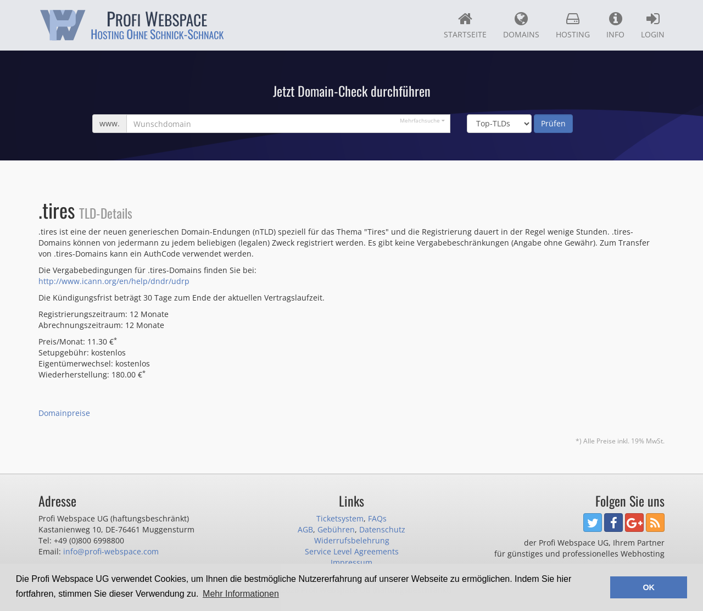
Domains (521, 25)
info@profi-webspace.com (111, 551)
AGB (305, 529)
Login (653, 25)
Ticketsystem (340, 518)
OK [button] (649, 587)
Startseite (465, 25)
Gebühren (336, 529)
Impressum (351, 562)
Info (615, 25)
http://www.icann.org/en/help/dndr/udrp (113, 281)
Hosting (573, 25)
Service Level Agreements (352, 551)
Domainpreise (64, 413)
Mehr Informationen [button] (241, 593)
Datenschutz (382, 529)
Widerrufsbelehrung (351, 540)
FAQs (377, 518)
